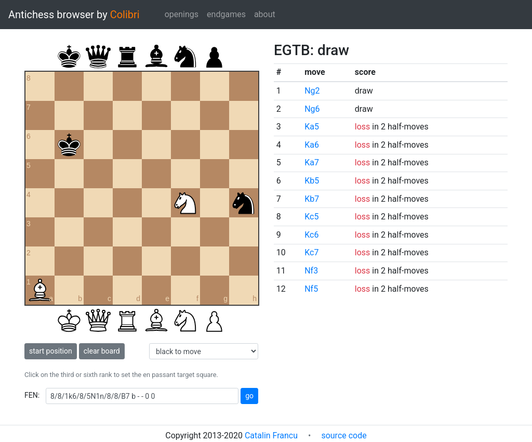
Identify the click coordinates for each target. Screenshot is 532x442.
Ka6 (311, 145)
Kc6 (311, 235)
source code (343, 435)
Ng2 (312, 91)
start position (50, 351)
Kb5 (311, 181)
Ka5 (311, 127)
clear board (102, 351)
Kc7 (311, 252)
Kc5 (311, 217)
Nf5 (311, 289)
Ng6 (312, 109)
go (249, 396)
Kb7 (311, 199)
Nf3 (311, 271)
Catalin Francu (271, 435)
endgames (226, 14)
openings (181, 14)
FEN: (31, 395)
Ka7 (311, 162)
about (264, 14)
